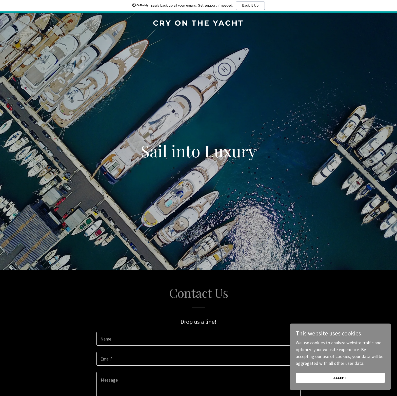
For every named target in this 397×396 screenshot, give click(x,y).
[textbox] (198, 339)
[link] (198, 24)
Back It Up (250, 5)
